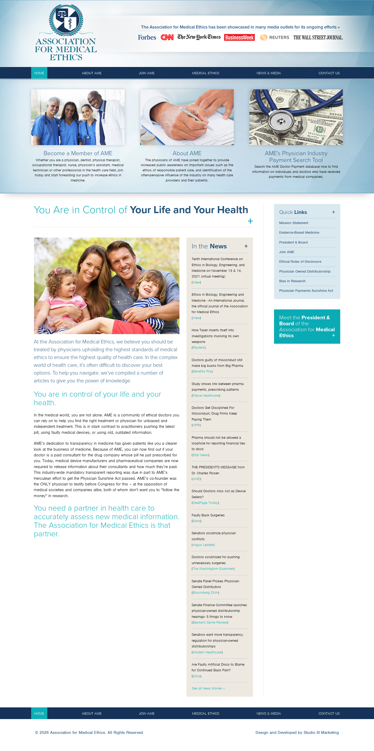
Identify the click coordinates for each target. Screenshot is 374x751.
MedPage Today (205, 502)
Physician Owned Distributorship (305, 271)
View (196, 282)
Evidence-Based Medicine (299, 232)
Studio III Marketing (321, 732)
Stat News (200, 455)
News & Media (269, 73)
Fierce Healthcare (206, 395)
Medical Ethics (205, 73)
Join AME (147, 73)
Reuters (198, 347)
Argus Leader (203, 545)
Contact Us (329, 73)
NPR (196, 425)
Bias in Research (292, 281)
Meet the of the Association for (307, 326)
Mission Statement (293, 223)
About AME (92, 73)
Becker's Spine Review (210, 622)
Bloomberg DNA (205, 592)
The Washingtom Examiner (213, 568)
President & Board (293, 242)
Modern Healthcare (207, 652)
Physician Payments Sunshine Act (306, 290)
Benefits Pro (202, 371)
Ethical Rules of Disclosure (300, 261)
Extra (196, 521)
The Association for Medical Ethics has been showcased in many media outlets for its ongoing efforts (239, 27)
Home (39, 73)
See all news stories (207, 688)
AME (196, 479)
